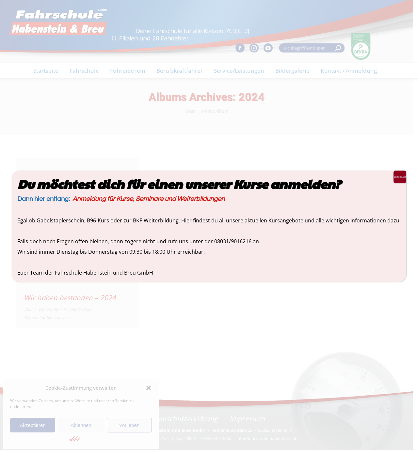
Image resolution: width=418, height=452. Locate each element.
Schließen (400, 176)
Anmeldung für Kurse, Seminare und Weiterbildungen (148, 199)
